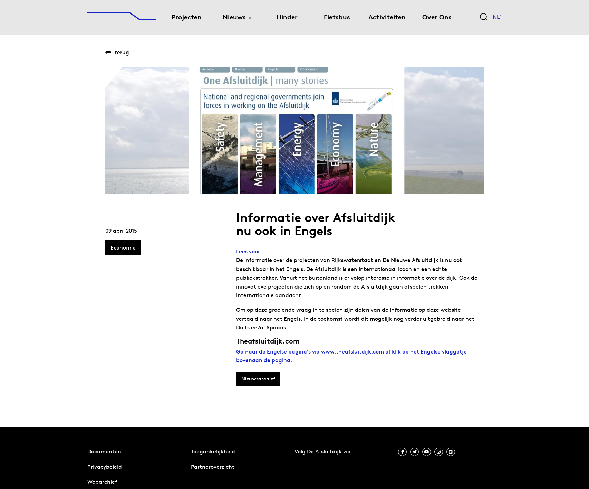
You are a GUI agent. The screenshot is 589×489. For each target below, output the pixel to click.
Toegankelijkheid (213, 451)
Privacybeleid (104, 466)
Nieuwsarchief (258, 379)
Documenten (104, 451)
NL (497, 17)
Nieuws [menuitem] (234, 17)
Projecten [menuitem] (187, 17)
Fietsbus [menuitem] (337, 17)
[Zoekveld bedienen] (483, 17)
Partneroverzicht (212, 466)
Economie (123, 247)
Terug (117, 52)
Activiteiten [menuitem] (387, 17)
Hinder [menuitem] (287, 17)
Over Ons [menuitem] (437, 17)
